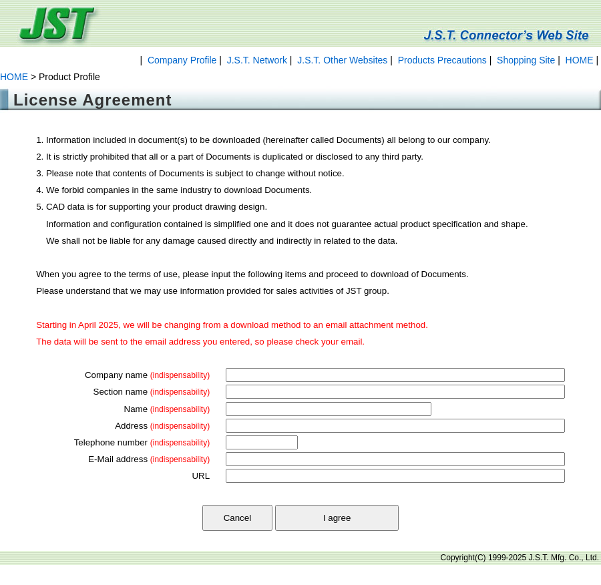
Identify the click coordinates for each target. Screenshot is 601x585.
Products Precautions (442, 60)
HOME (580, 60)
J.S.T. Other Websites (342, 60)
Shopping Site (526, 60)
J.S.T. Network (257, 60)
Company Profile (182, 60)
